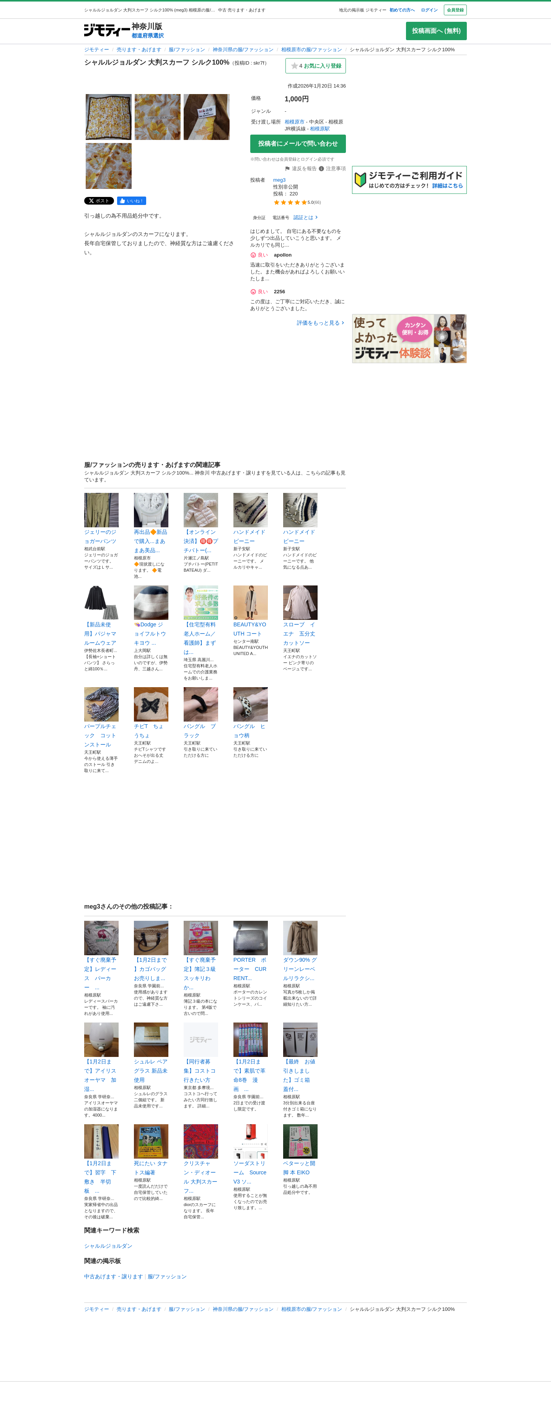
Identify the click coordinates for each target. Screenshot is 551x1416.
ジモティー (96, 49)
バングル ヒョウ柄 (250, 712)
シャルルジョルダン (108, 1246)
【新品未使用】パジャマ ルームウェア (101, 615)
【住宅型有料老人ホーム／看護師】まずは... (201, 620)
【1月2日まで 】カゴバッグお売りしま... (151, 951)
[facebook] (131, 201)
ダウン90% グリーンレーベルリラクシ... (300, 951)
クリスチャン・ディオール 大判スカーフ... (201, 1159)
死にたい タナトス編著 (151, 1149)
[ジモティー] (107, 31)
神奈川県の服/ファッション (243, 49)
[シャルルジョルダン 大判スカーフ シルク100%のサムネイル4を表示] (108, 165)
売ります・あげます (139, 49)
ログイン (429, 10)
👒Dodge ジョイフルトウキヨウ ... (151, 615)
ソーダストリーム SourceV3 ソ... (250, 1154)
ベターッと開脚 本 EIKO (300, 1149)
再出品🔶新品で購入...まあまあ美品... (151, 523)
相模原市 (295, 122)
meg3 (279, 180)
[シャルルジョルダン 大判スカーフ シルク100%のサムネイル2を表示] (157, 117)
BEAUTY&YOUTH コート (250, 611)
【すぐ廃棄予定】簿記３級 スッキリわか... (201, 955)
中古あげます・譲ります (113, 1276)
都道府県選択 (148, 36)
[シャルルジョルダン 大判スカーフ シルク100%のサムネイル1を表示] (108, 117)
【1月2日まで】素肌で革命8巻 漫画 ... (250, 1057)
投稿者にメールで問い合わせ (298, 143)
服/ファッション (187, 49)
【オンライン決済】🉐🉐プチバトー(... (201, 523)
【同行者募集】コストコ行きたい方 (201, 1053)
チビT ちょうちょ (151, 712)
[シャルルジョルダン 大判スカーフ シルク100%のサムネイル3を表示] (206, 117)
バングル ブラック (201, 712)
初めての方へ (402, 10)
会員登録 (455, 10)
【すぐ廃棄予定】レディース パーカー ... (101, 955)
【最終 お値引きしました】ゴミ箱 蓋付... (300, 1057)
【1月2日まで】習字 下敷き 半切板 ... (101, 1159)
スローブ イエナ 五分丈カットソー (300, 615)
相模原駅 (320, 129)
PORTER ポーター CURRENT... (250, 951)
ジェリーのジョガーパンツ (101, 518)
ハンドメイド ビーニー (250, 518)
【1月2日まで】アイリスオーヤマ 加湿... (101, 1057)
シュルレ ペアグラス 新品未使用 (151, 1053)
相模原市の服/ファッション (311, 49)
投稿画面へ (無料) (436, 31)
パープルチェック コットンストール (101, 717)
